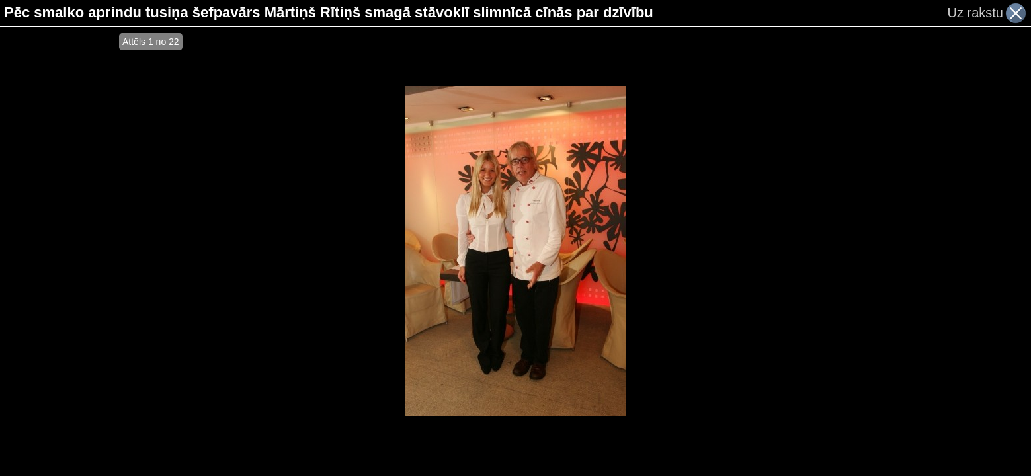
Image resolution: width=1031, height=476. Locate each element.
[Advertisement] (59, 251)
